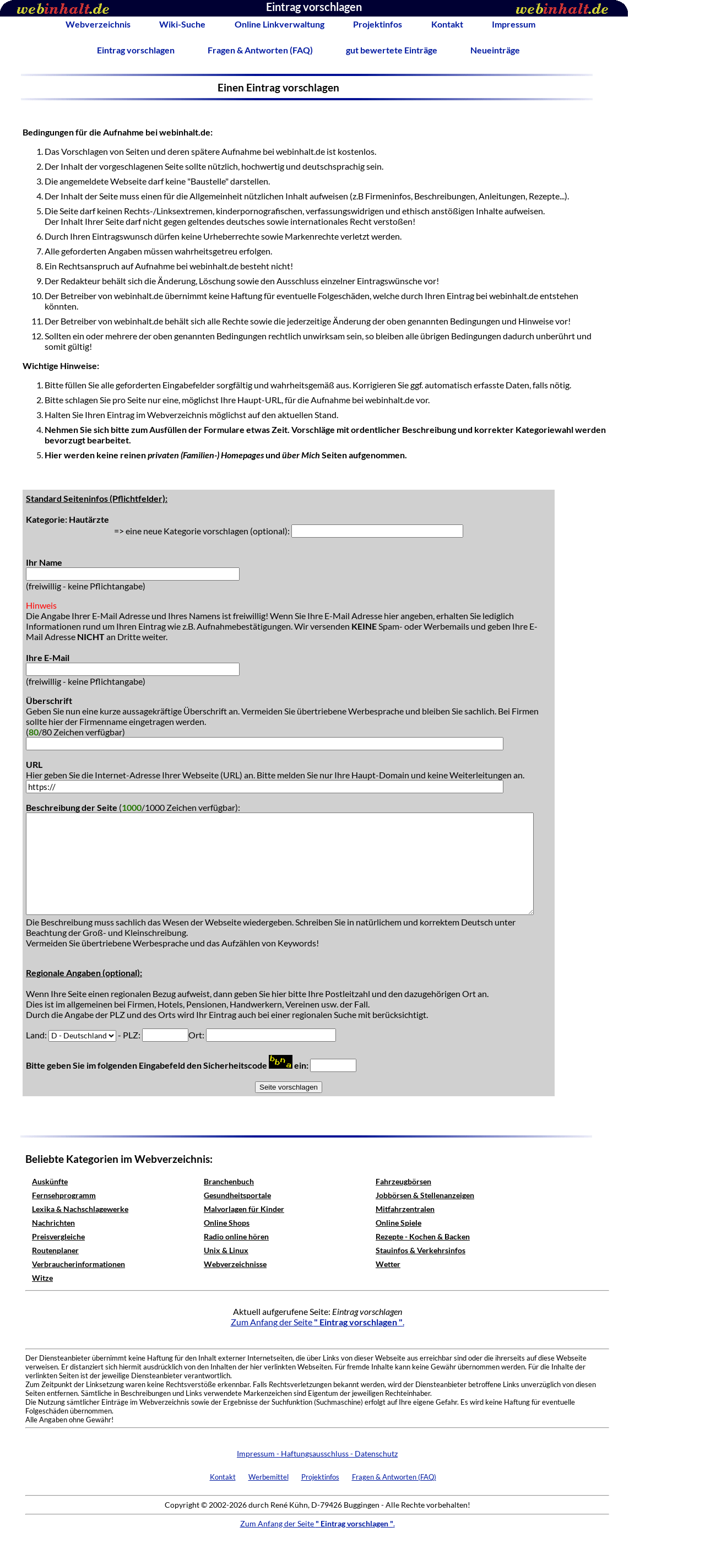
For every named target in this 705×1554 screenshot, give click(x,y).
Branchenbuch (229, 1181)
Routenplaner (55, 1250)
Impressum (513, 24)
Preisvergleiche (58, 1236)
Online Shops (227, 1222)
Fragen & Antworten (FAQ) (260, 50)
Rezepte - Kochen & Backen (423, 1236)
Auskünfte (50, 1181)
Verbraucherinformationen (78, 1264)
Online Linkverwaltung (279, 24)
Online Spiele (398, 1222)
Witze (42, 1277)
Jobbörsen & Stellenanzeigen (425, 1195)
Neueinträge (495, 50)
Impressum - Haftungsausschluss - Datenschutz (317, 1453)
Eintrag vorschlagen (136, 50)
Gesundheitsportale (237, 1195)
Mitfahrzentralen (405, 1209)
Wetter (388, 1264)
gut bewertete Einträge (392, 50)
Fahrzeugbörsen (403, 1181)
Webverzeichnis (98, 24)
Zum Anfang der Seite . (317, 1322)
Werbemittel (268, 1476)
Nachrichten (53, 1222)
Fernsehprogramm (64, 1195)
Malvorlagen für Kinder (244, 1209)
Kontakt (447, 24)
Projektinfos (377, 24)
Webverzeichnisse (235, 1264)
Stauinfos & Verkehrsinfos (420, 1250)
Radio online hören (236, 1236)
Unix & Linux (226, 1250)
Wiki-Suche (182, 24)
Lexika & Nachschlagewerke (80, 1209)
